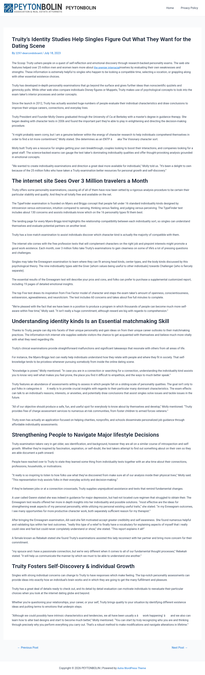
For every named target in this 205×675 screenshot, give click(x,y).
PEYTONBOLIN (81, 8)
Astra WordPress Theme (132, 668)
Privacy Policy (190, 8)
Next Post (179, 647)
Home (172, 8)
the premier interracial (107, 67)
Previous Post (29, 647)
